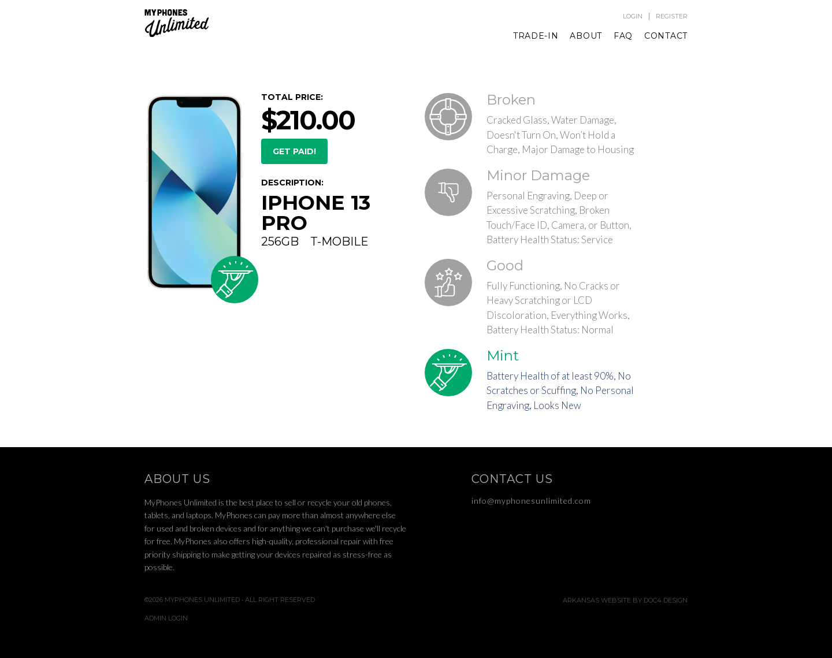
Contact (666, 36)
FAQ (623, 36)
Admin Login (166, 618)
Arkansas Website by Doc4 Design (625, 600)
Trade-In (536, 36)
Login (632, 16)
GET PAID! (294, 151)
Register (672, 16)
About (586, 36)
